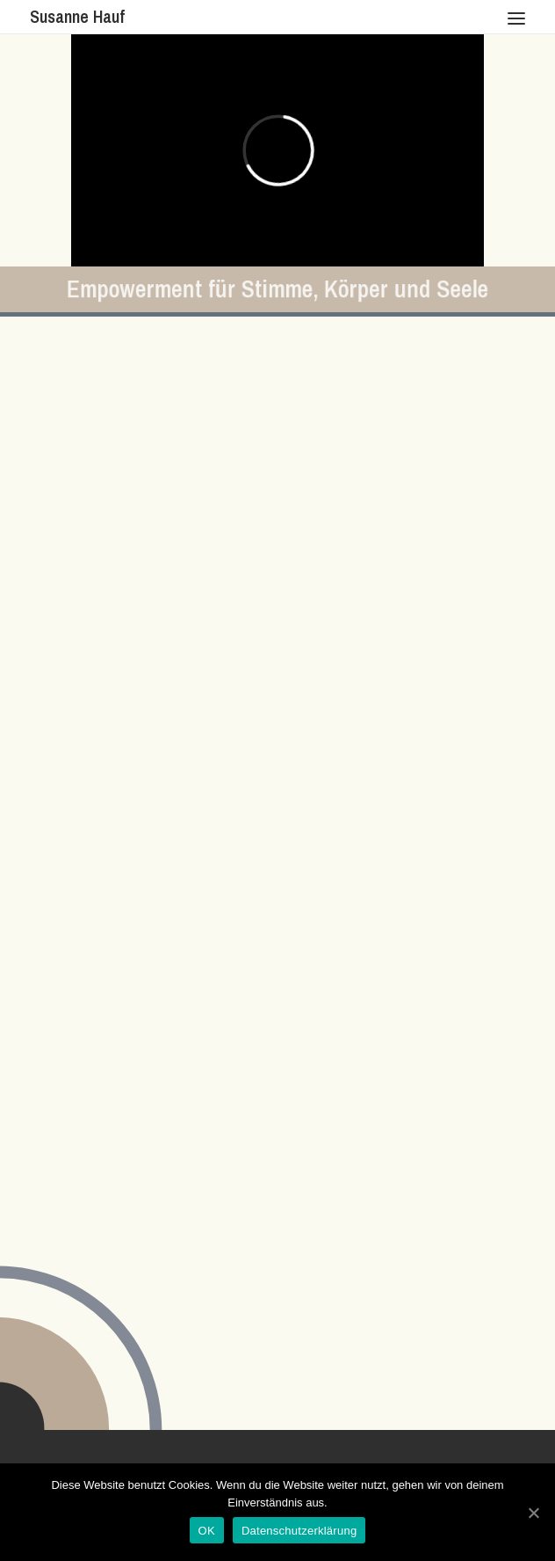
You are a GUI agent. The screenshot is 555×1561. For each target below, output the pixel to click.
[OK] (533, 1512)
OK (206, 1530)
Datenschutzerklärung (299, 1530)
